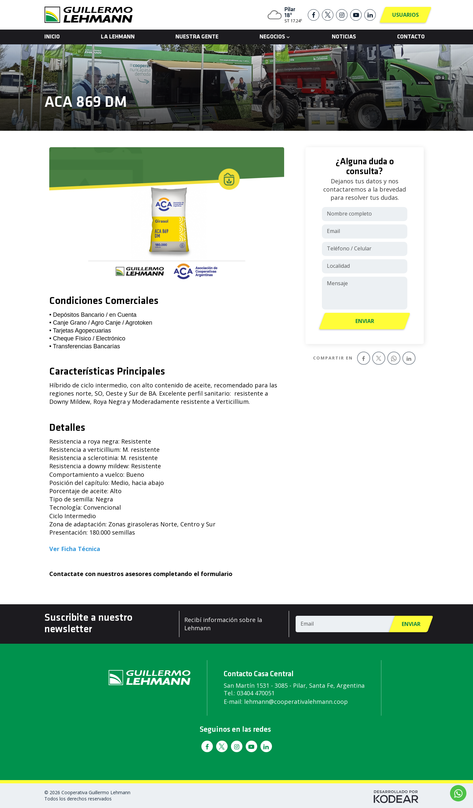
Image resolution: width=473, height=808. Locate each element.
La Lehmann (118, 37)
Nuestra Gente (196, 37)
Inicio (52, 37)
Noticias (344, 37)
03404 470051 (256, 693)
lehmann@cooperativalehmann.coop (296, 701)
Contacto (411, 37)
